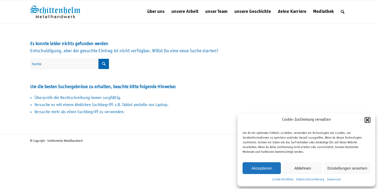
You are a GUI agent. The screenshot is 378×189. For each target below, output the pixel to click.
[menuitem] (156, 11)
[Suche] (342, 11)
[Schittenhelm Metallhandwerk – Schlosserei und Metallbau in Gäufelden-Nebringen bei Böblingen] (55, 11)
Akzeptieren (261, 168)
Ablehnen (302, 168)
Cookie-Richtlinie (282, 179)
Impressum (334, 179)
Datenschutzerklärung (310, 179)
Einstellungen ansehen (347, 168)
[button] (367, 120)
